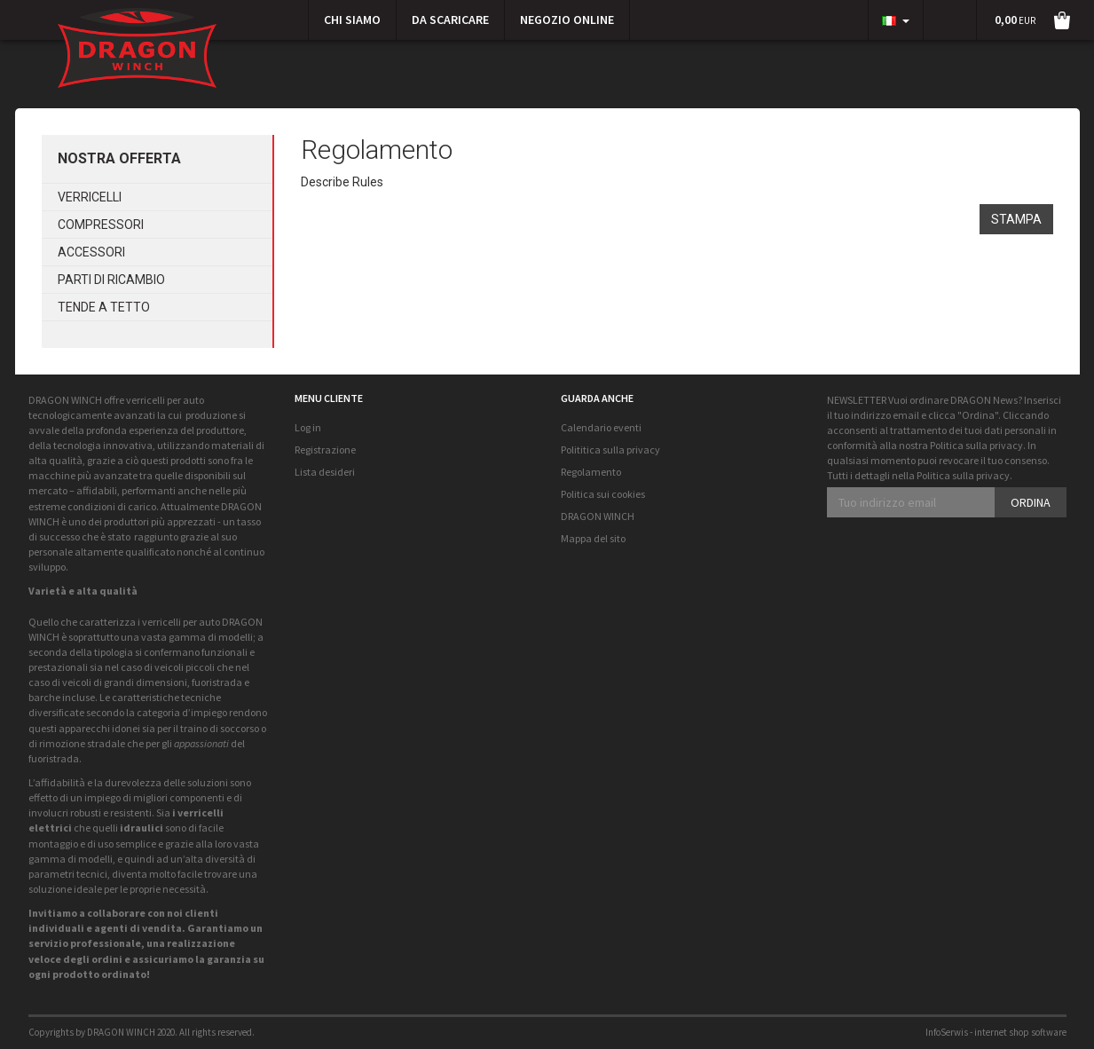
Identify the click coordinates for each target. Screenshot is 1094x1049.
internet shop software (1020, 1032)
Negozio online (567, 20)
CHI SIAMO (352, 20)
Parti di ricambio (111, 279)
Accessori (91, 252)
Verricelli (90, 197)
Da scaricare (450, 20)
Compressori (101, 224)
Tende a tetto (104, 307)
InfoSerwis (946, 1032)
